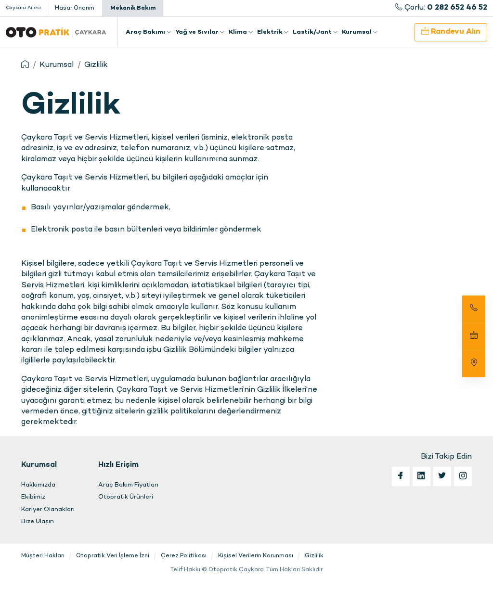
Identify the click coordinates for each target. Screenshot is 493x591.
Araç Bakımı (148, 32)
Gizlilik (96, 65)
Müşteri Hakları (43, 555)
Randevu (450, 32)
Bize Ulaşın (37, 522)
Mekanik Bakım (133, 8)
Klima (241, 32)
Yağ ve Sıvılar (200, 32)
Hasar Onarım (74, 8)
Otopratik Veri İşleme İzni (112, 555)
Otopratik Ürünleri (125, 497)
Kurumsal (360, 32)
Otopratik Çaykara (56, 32)
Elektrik (273, 32)
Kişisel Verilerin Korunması (255, 555)
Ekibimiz (33, 497)
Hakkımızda (38, 485)
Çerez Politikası (184, 555)
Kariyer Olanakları (48, 510)
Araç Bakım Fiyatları (128, 485)
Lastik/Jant (315, 32)
